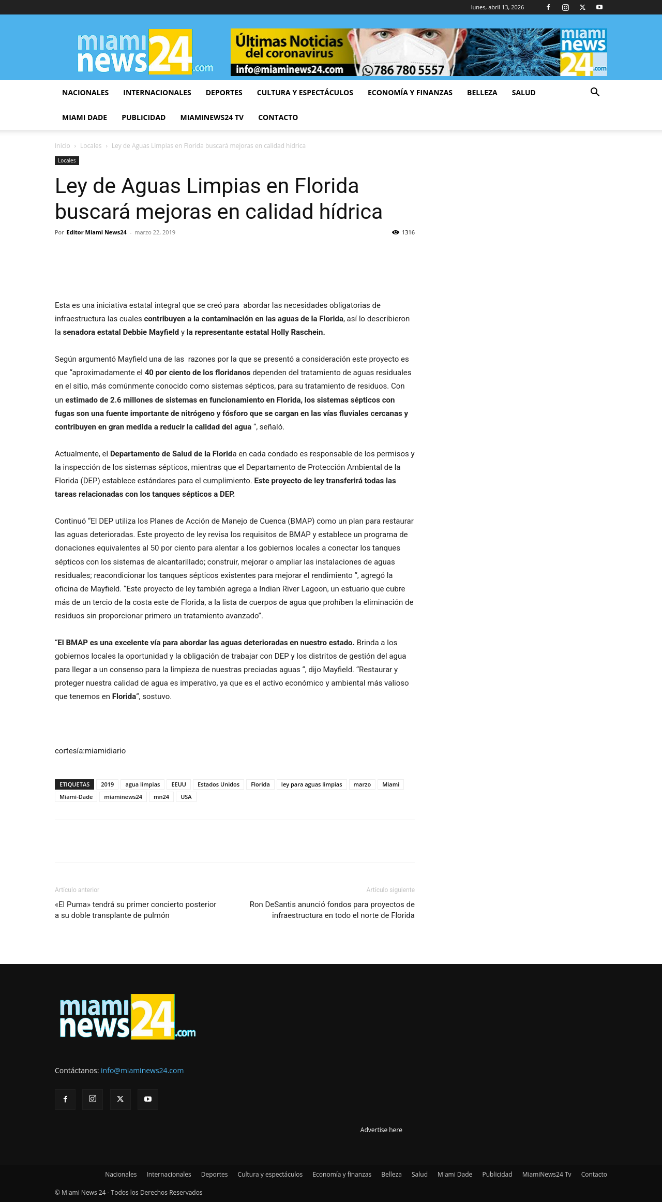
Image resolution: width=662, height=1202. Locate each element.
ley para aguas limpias (311, 784)
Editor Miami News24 (97, 232)
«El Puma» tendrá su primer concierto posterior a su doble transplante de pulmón (135, 910)
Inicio (62, 145)
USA (186, 796)
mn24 (161, 796)
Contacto (278, 117)
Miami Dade (84, 117)
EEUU (178, 784)
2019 (107, 784)
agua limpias (142, 784)
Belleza (482, 92)
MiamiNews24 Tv (212, 117)
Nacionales (85, 92)
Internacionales (157, 92)
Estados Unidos (218, 784)
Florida (260, 784)
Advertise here (381, 1129)
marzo (362, 784)
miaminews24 (123, 796)
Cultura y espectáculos (305, 92)
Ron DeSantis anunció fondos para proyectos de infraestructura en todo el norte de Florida (332, 910)
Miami (390, 784)
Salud (524, 92)
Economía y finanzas (410, 92)
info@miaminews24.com (142, 1070)
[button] (594, 93)
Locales (90, 145)
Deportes (224, 92)
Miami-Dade (76, 796)
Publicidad (144, 117)
